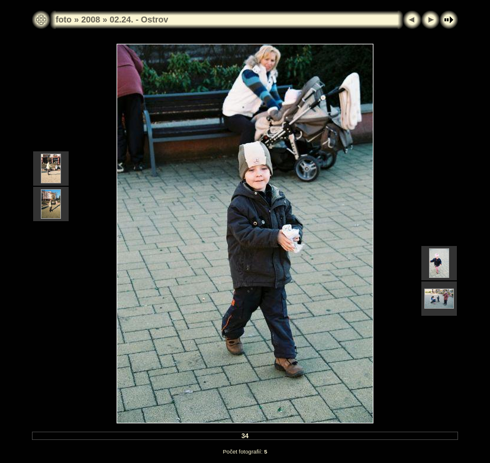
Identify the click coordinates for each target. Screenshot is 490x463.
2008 (90, 19)
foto (64, 19)
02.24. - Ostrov (138, 19)
